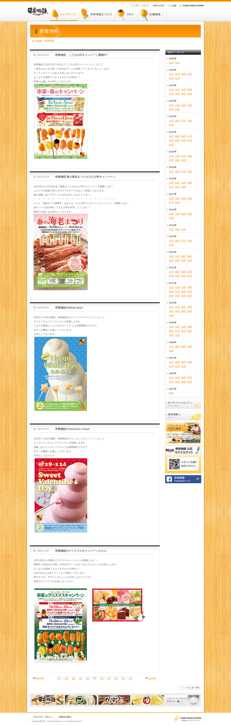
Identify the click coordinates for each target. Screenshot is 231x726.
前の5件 (40, 678)
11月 (177, 74)
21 (87, 678)
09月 (183, 74)
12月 (171, 74)
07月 (189, 74)
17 (59, 678)
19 (73, 678)
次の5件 (152, 678)
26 (123, 678)
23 (102, 678)
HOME (38, 40)
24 (109, 678)
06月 (177, 93)
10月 (183, 89)
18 (66, 678)
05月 (189, 120)
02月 (189, 171)
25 (116, 678)
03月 (171, 124)
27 (130, 678)
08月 (189, 89)
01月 (177, 62)
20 (80, 678)
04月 (171, 62)
